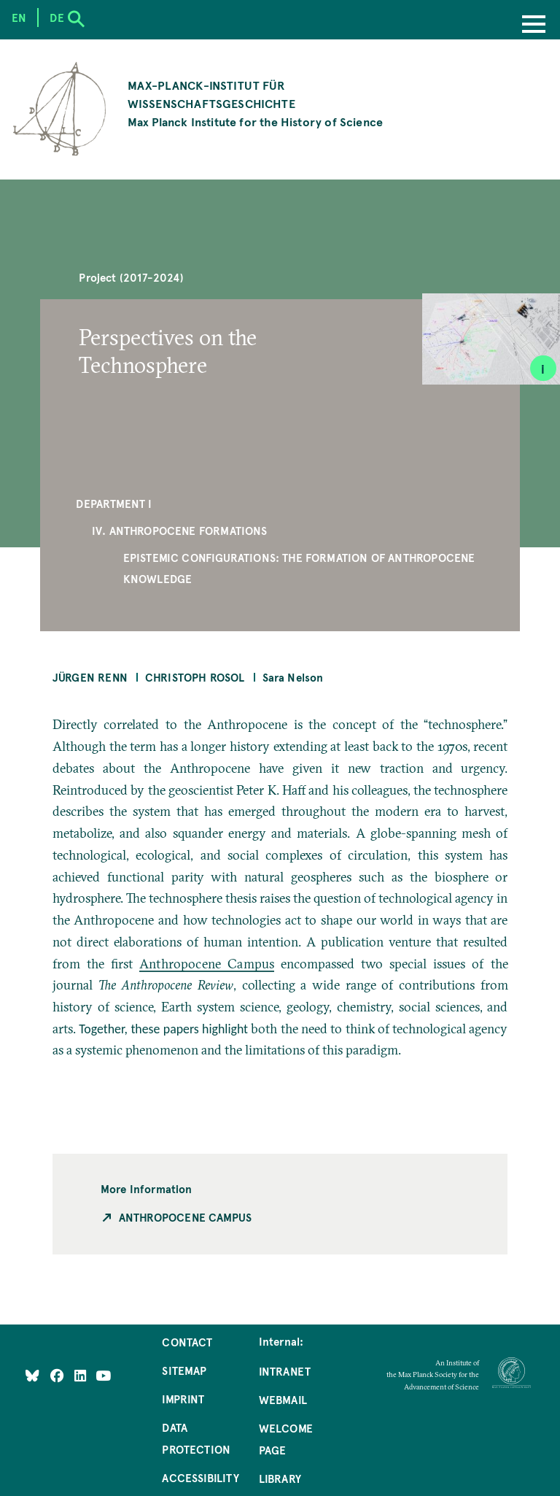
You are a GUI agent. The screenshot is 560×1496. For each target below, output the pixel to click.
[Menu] (533, 25)
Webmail (283, 1399)
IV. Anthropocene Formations (180, 530)
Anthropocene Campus (206, 964)
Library (280, 1478)
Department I (114, 503)
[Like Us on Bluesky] (32, 1375)
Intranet (285, 1371)
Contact (187, 1342)
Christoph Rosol (195, 677)
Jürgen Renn (90, 677)
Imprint (183, 1399)
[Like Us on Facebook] (58, 1375)
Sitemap (184, 1370)
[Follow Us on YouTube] (103, 1375)
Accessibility (200, 1477)
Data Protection (196, 1438)
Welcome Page (286, 1439)
